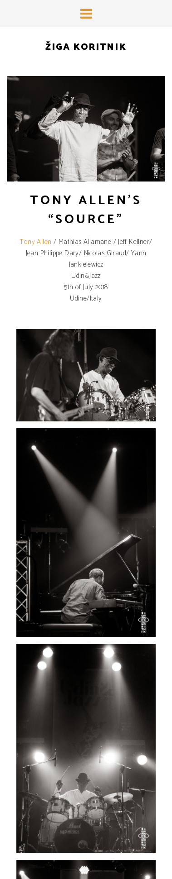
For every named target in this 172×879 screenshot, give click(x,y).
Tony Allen (35, 242)
